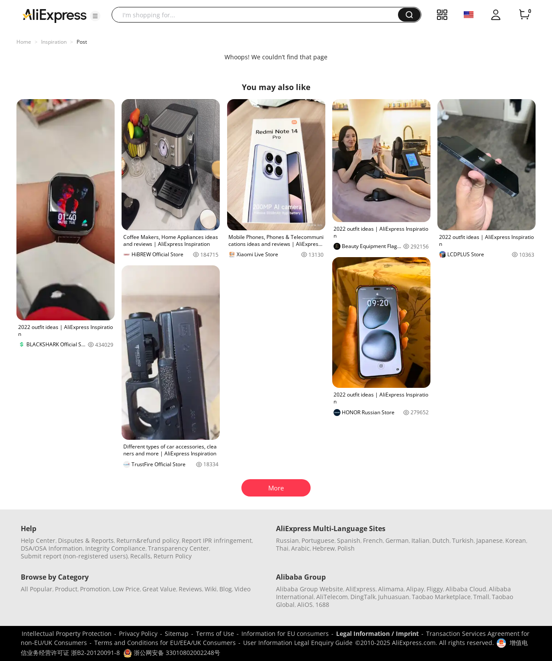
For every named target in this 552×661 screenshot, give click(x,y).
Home (23, 41)
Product (66, 589)
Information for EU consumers (285, 633)
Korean (515, 540)
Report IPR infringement (217, 540)
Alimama (391, 589)
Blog (225, 589)
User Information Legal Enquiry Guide (298, 642)
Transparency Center (178, 548)
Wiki (211, 589)
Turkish (463, 540)
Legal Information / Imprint (377, 633)
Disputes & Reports (86, 540)
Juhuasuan (393, 597)
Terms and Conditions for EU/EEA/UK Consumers (165, 642)
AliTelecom (332, 597)
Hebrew (323, 548)
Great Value (159, 589)
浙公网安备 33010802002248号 (171, 652)
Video (242, 589)
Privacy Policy (138, 633)
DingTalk (362, 597)
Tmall (481, 597)
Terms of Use (215, 633)
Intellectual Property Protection (67, 633)
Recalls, (141, 556)
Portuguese (318, 540)
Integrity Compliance (115, 548)
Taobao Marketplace (441, 597)
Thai (282, 548)
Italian (420, 540)
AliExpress (360, 589)
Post (82, 41)
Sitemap (177, 633)
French (373, 540)
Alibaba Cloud (466, 589)
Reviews (190, 589)
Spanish (348, 540)
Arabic (300, 548)
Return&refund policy (147, 540)
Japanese (489, 540)
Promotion (95, 589)
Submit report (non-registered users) (74, 556)
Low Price (126, 589)
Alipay (415, 589)
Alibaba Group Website (309, 589)
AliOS (305, 604)
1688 (322, 604)
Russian (287, 540)
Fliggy (435, 589)
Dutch (440, 540)
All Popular (36, 589)
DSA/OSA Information (52, 548)
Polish (346, 548)
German (397, 540)
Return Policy (173, 556)
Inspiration (54, 41)
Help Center (38, 540)
